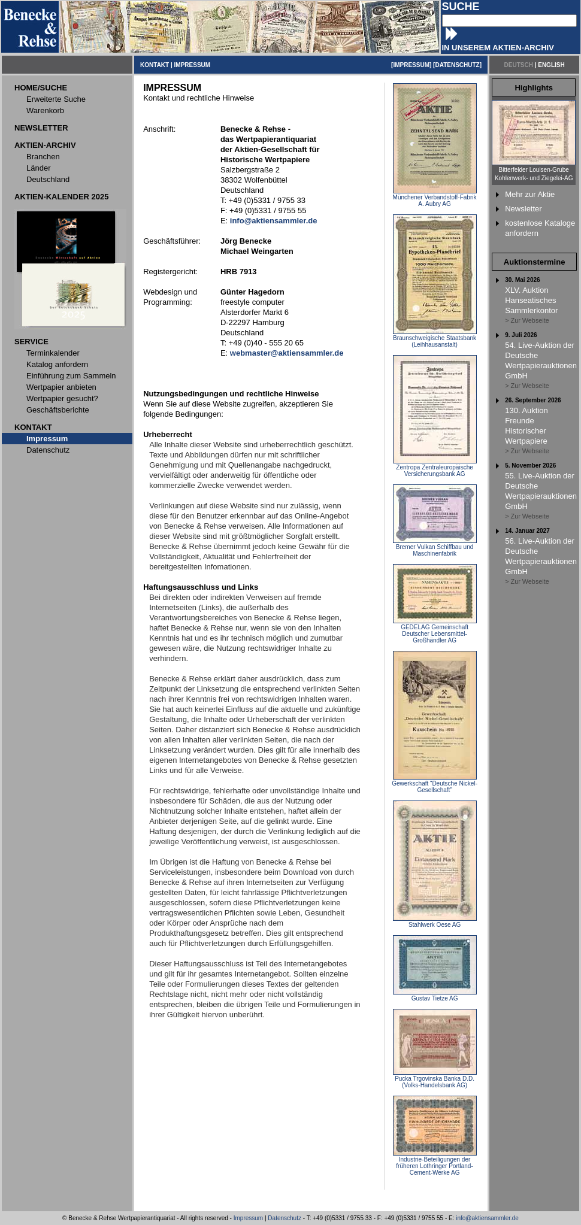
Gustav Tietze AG (435, 996)
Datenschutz (284, 1218)
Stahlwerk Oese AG (435, 922)
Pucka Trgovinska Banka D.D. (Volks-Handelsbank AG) (435, 1079)
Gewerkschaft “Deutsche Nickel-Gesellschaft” (434, 784)
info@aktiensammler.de (487, 1218)
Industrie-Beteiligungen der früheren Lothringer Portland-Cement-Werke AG (435, 1163)
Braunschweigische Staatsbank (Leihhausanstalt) (435, 338)
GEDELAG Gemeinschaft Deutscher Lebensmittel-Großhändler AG (435, 631)
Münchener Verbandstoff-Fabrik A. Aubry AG (435, 198)
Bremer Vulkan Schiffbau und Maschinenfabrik (435, 547)
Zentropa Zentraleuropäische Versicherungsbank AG (435, 468)
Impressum (248, 1218)
